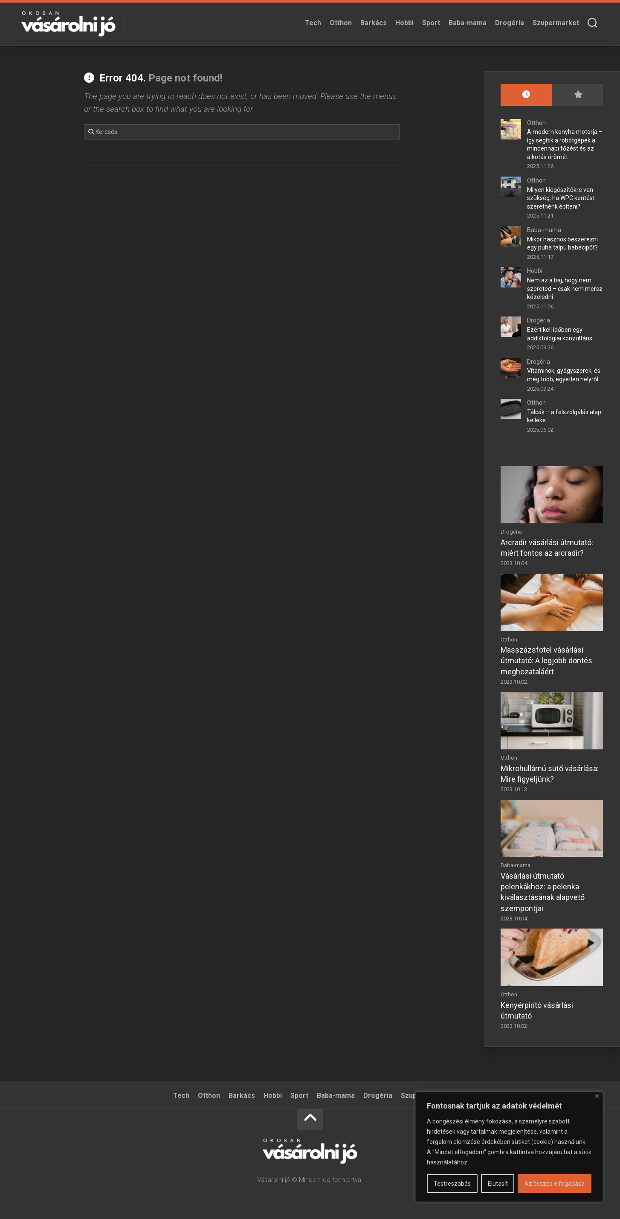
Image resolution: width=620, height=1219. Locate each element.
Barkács (373, 23)
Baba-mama (468, 23)
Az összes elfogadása (554, 1183)
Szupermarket (556, 23)
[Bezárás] (597, 1096)
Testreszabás (452, 1183)
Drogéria (509, 23)
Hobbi (404, 23)
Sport (431, 23)
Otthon (341, 23)
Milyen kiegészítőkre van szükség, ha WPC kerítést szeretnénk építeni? (561, 198)
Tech (313, 23)
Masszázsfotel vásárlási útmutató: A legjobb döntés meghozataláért (546, 660)
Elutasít (498, 1183)
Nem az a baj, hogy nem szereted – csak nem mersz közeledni (565, 288)
